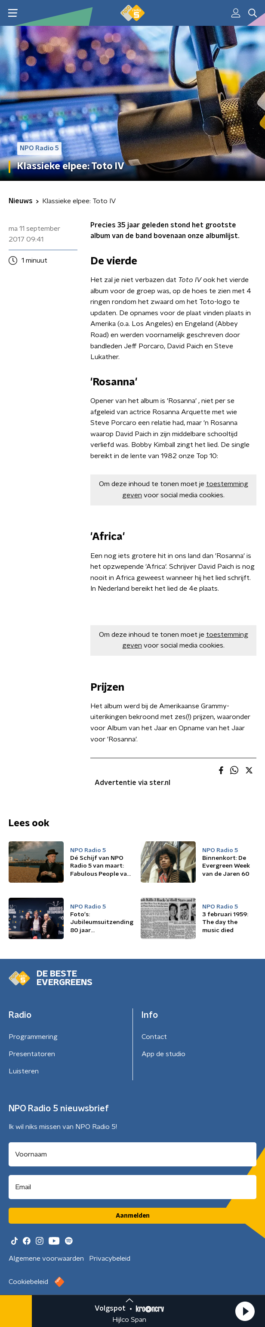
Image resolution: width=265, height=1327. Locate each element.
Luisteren (24, 1071)
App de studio (163, 1054)
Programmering (33, 1036)
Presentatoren (32, 1054)
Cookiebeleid (28, 1281)
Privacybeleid (109, 1258)
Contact (154, 1036)
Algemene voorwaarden (46, 1258)
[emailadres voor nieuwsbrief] (132, 1187)
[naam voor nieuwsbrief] (132, 1154)
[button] (245, 1311)
